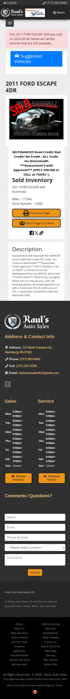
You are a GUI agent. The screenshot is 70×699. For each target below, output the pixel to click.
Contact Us (51, 642)
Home (19, 624)
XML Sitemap (50, 659)
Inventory (19, 646)
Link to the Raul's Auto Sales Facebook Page (8, 384)
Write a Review (50, 637)
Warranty (50, 628)
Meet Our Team (19, 633)
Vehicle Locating (51, 624)
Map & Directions (50, 646)
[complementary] (59, 688)
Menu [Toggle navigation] (59, 13)
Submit (35, 572)
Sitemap (50, 655)
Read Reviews (50, 633)
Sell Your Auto (19, 664)
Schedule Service (19, 655)
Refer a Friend (19, 637)
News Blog (50, 651)
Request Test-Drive (19, 659)
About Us (19, 628)
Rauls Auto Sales (55, 675)
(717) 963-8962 (55, 3)
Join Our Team (19, 642)
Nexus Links (50, 664)
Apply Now (19, 651)
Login (10, 3)
